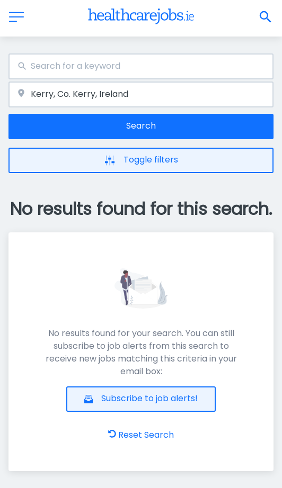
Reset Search (141, 435)
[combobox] (141, 66)
